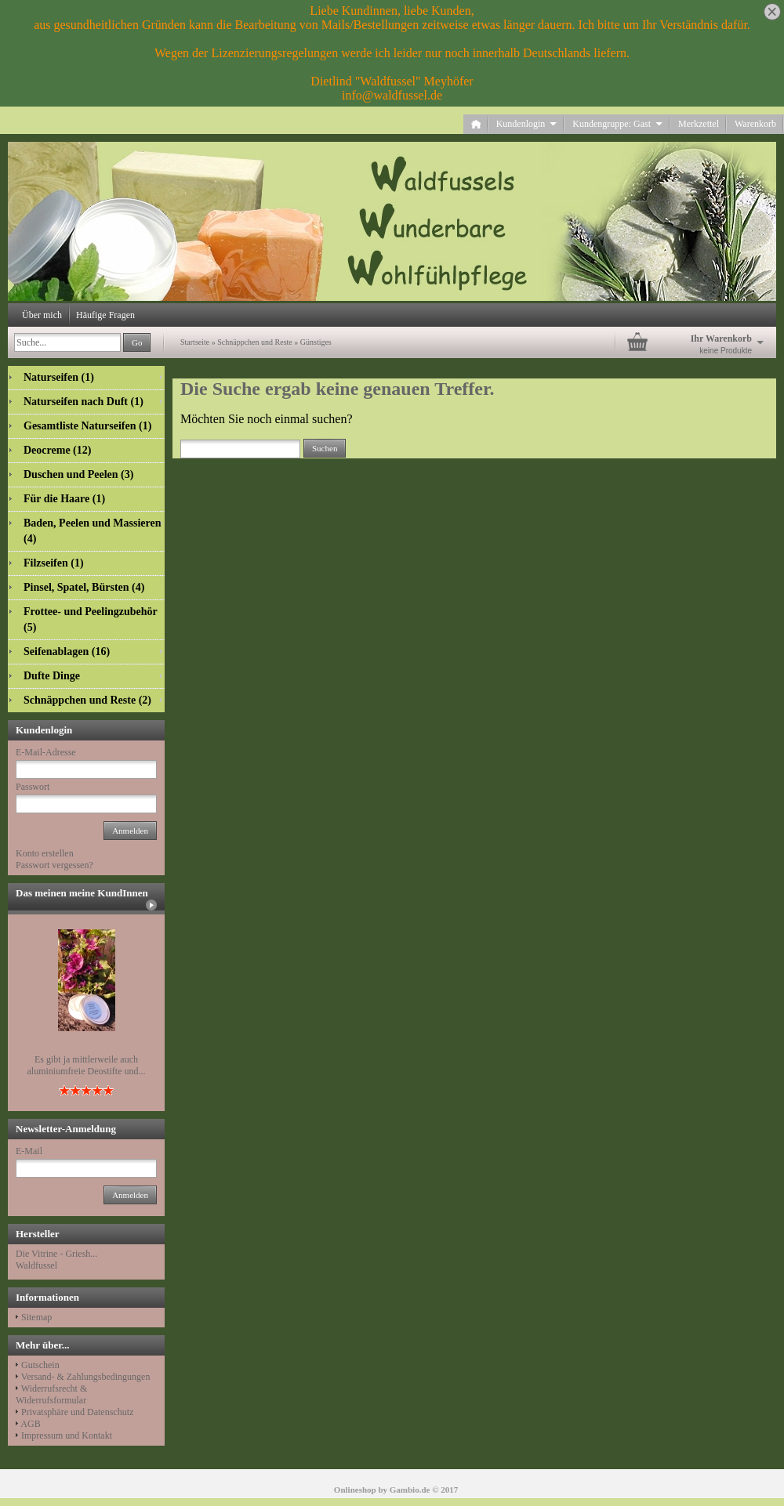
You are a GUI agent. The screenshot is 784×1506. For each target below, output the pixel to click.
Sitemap (36, 1317)
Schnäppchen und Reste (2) (87, 700)
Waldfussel (36, 1265)
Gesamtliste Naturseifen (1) (87, 426)
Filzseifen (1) (54, 563)
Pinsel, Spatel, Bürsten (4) (84, 587)
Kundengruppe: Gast (617, 123)
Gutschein (40, 1364)
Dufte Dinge (52, 676)
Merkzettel (698, 123)
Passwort (32, 786)
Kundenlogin (526, 123)
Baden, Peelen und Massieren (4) (93, 531)
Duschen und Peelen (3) (78, 474)
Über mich (42, 315)
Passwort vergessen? (54, 865)
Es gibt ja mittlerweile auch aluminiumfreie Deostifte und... (86, 1065)
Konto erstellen (45, 853)
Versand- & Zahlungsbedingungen (86, 1376)
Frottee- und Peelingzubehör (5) (91, 619)
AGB (30, 1423)
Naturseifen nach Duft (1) (83, 401)
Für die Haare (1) (64, 499)
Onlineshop (355, 1489)
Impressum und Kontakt (66, 1435)
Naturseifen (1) (59, 377)
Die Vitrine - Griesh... (56, 1253)
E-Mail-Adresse (46, 752)
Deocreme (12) (57, 450)
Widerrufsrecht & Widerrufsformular (51, 1394)
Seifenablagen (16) (67, 651)
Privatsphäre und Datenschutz (77, 1411)
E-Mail (29, 1151)
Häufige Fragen (105, 315)
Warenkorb (755, 123)
